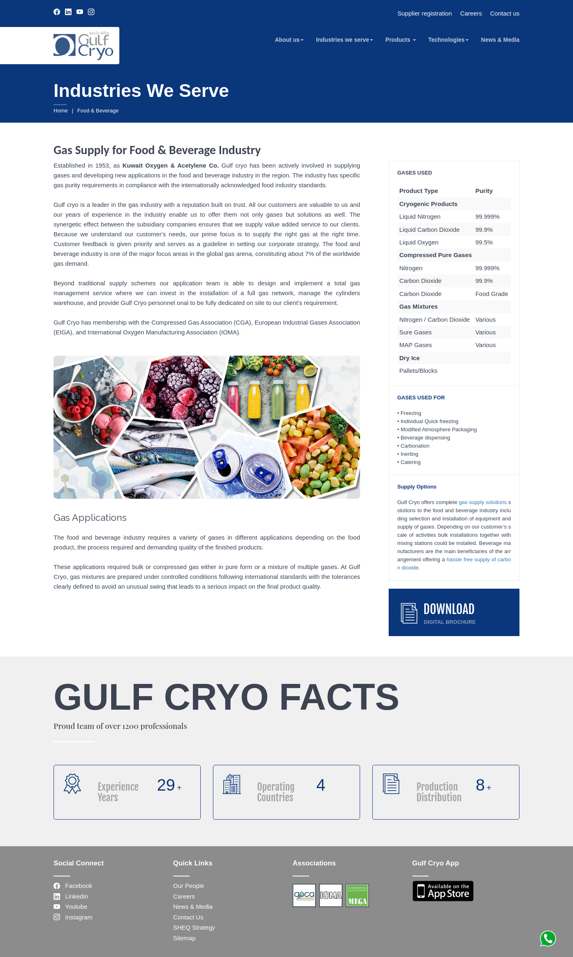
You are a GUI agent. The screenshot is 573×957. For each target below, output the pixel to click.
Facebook (73, 885)
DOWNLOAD (449, 609)
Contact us (504, 13)
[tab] (454, 172)
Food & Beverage (98, 111)
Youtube (70, 906)
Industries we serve (344, 39)
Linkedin (71, 896)
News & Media (500, 39)
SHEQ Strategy (194, 927)
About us (289, 39)
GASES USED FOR (421, 397)
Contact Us (188, 917)
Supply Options (416, 487)
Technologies (448, 39)
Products (400, 39)
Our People (188, 885)
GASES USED (414, 173)
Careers (471, 13)
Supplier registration (425, 13)
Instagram (73, 917)
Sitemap (184, 938)
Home (61, 111)
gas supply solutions (483, 502)
